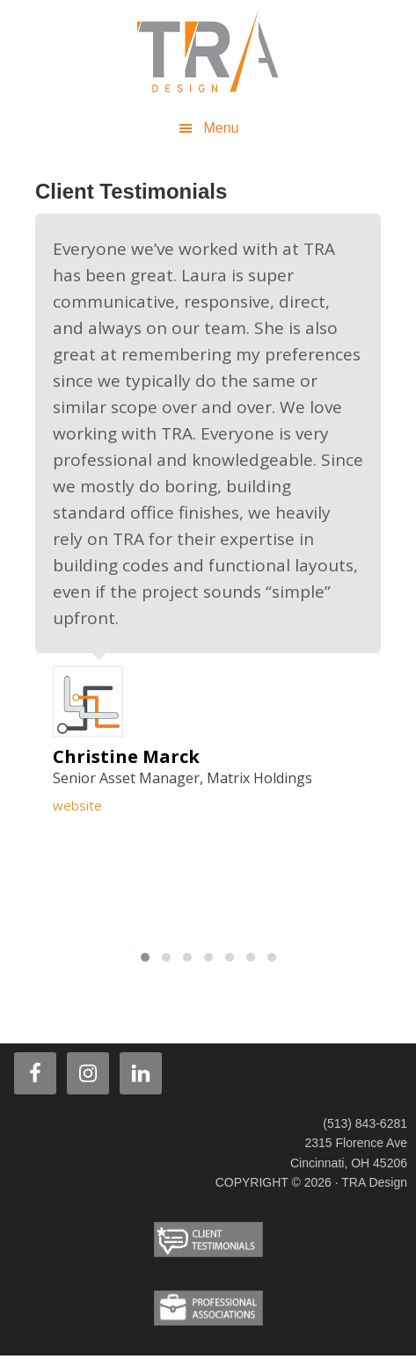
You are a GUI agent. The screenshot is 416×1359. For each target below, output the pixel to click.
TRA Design (208, 53)
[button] (145, 957)
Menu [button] (220, 127)
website (77, 805)
